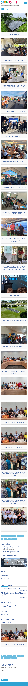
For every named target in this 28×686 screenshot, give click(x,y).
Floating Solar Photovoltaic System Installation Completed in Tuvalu (14, 321)
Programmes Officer (5, 610)
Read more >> (23, 589)
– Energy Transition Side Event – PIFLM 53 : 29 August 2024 (14, 187)
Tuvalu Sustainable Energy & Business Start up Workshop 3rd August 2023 (14, 372)
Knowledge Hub (4, 574)
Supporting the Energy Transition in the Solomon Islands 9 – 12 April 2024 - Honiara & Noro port (14, 212)
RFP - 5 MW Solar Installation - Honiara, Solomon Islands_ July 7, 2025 (14, 592)
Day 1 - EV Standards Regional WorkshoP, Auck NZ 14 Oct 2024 (14, 161)
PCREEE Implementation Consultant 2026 (10, 587)
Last (15, 538)
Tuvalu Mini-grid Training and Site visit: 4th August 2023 (14, 346)
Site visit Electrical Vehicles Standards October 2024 (14, 111)
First (3, 536)
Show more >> (4, 662)
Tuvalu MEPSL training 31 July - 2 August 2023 (14, 398)
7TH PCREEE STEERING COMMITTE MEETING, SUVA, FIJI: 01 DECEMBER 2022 (14, 528)
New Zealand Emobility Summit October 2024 (14, 136)
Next (11, 538)
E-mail (3, 672)
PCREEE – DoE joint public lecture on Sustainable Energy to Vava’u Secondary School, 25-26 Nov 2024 (14, 59)
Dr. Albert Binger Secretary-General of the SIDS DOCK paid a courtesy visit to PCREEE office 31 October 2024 (14, 85)
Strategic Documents (5, 577)
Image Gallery (4, 579)
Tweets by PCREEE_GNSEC (7, 619)
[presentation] (12, 677)
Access (20, 684)
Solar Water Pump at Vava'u (14, 34)
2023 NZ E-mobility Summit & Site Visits (14, 295)
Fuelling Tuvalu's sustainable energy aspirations (14, 422)
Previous (8, 536)
